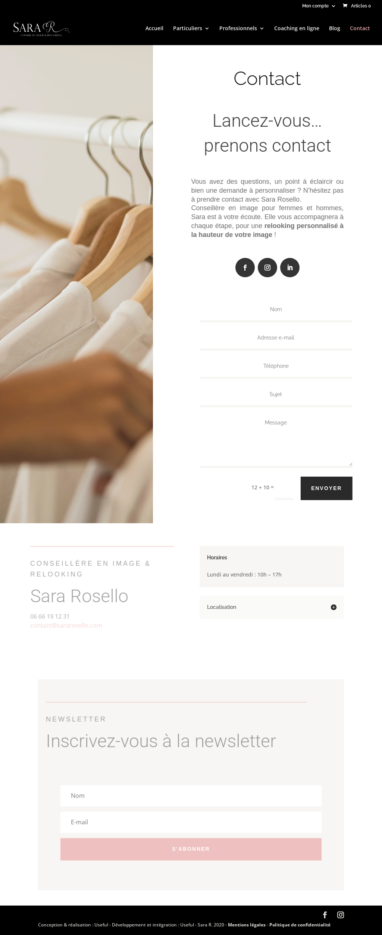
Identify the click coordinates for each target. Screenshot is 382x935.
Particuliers (187, 29)
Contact (360, 29)
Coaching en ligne (296, 29)
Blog (334, 29)
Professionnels (238, 29)
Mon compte (315, 6)
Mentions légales (247, 925)
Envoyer (330, 488)
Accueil (154, 29)
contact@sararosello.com (62, 625)
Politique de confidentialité (300, 925)
